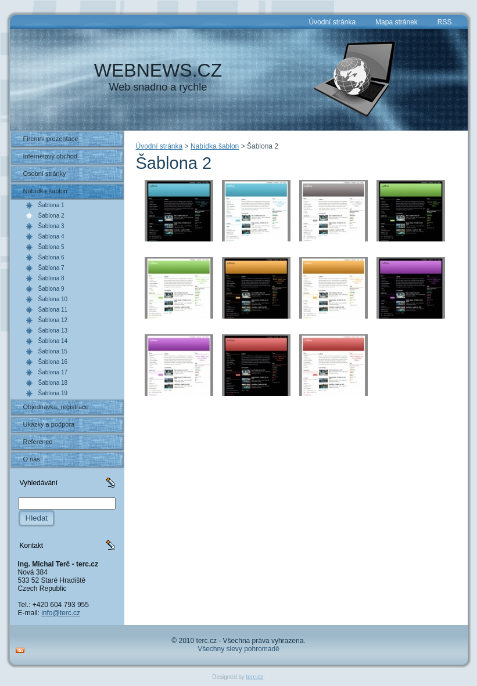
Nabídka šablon (45, 190)
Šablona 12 (53, 320)
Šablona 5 (51, 247)
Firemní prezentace (50, 138)
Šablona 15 (53, 351)
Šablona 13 (53, 330)
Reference (38, 441)
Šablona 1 (51, 205)
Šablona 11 (53, 309)
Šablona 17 (53, 372)
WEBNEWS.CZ (158, 70)
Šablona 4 (51, 236)
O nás (31, 459)
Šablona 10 (53, 299)
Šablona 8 (51, 278)
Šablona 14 (53, 341)
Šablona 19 (53, 393)
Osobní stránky (44, 173)
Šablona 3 (51, 226)
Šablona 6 (51, 257)
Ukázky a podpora (49, 424)
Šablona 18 (53, 383)
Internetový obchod (50, 156)
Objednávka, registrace (56, 406)
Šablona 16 (53, 362)
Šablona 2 (51, 215)
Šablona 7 (51, 268)
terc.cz (254, 677)
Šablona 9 (51, 289)
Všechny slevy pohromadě (238, 649)
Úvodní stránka (159, 146)
